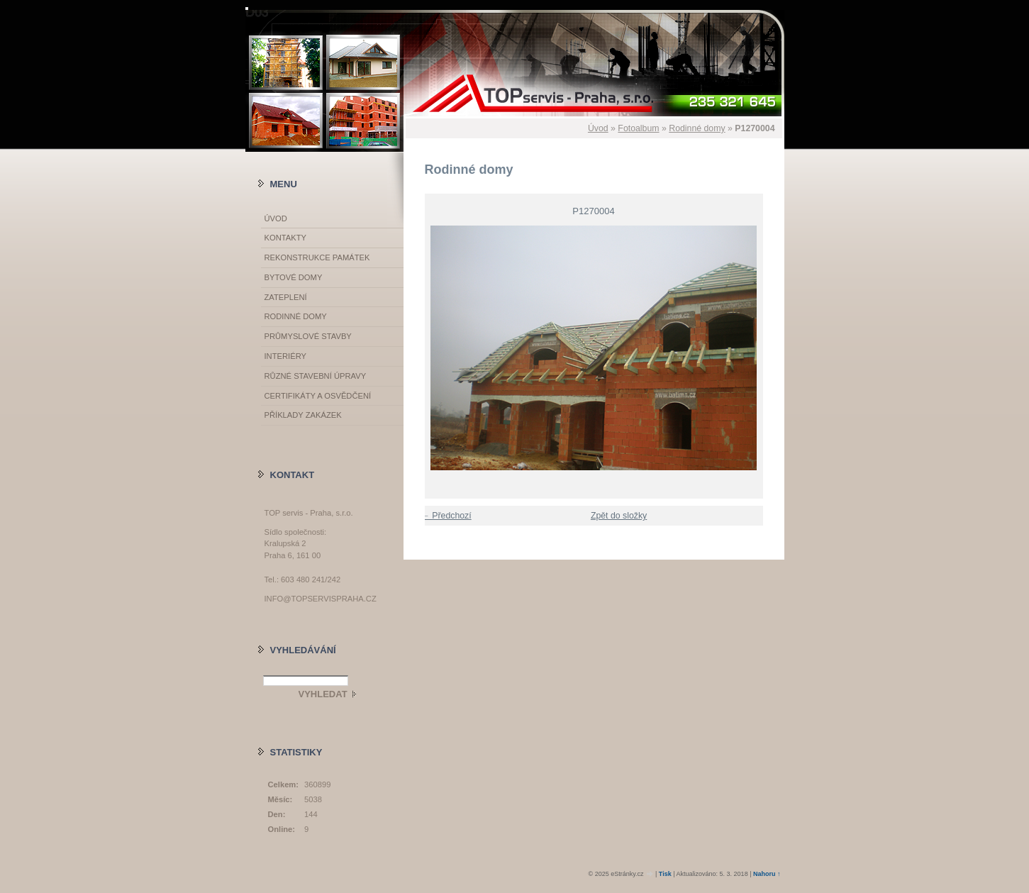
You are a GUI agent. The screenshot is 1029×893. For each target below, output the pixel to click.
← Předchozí (446, 516)
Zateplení (286, 297)
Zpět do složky (619, 516)
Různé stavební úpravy (316, 376)
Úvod (598, 128)
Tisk (665, 873)
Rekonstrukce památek (317, 257)
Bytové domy (294, 277)
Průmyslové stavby (308, 336)
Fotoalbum (638, 128)
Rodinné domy (697, 128)
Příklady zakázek (303, 415)
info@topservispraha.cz (321, 598)
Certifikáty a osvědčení (318, 396)
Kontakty (285, 237)
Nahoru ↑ (767, 873)
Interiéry (285, 356)
